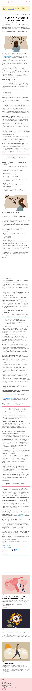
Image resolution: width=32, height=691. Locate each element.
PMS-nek (18, 393)
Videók (3, 681)
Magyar (4, 689)
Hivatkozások (4, 551)
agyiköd (14, 398)
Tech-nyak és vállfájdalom (8, 663)
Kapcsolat (4, 682)
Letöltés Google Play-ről (7, 547)
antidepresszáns (20, 515)
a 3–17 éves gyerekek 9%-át (7, 56)
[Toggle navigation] (2, 2)
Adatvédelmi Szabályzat (6, 685)
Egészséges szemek (7, 631)
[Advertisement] (16, 267)
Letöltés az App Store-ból (7, 545)
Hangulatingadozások (6, 398)
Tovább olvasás (4, 607)
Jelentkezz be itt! (11, 9)
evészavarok (25, 417)
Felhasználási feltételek (6, 686)
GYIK (3, 679)
